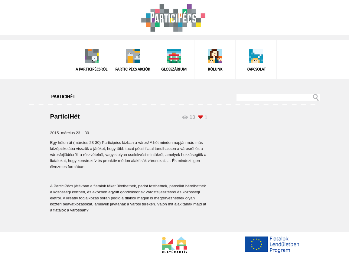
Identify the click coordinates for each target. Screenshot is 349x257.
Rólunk (215, 69)
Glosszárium (174, 69)
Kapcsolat (256, 69)
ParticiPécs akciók (132, 69)
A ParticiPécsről (91, 69)
